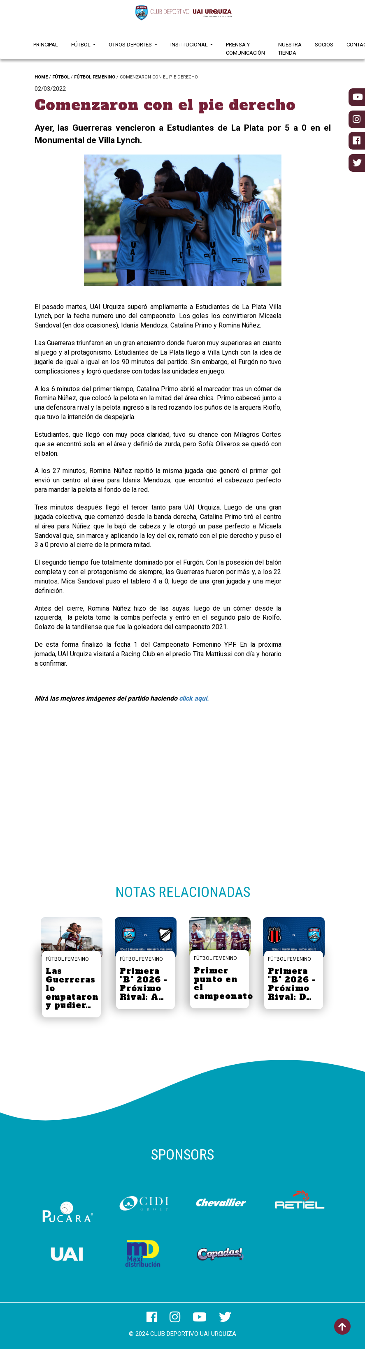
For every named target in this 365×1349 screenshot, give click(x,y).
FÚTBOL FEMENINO (94, 77)
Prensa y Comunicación (245, 49)
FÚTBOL (61, 77)
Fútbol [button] (81, 45)
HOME (41, 77)
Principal (45, 45)
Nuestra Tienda (290, 49)
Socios (324, 45)
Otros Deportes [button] (131, 45)
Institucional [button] (189, 45)
